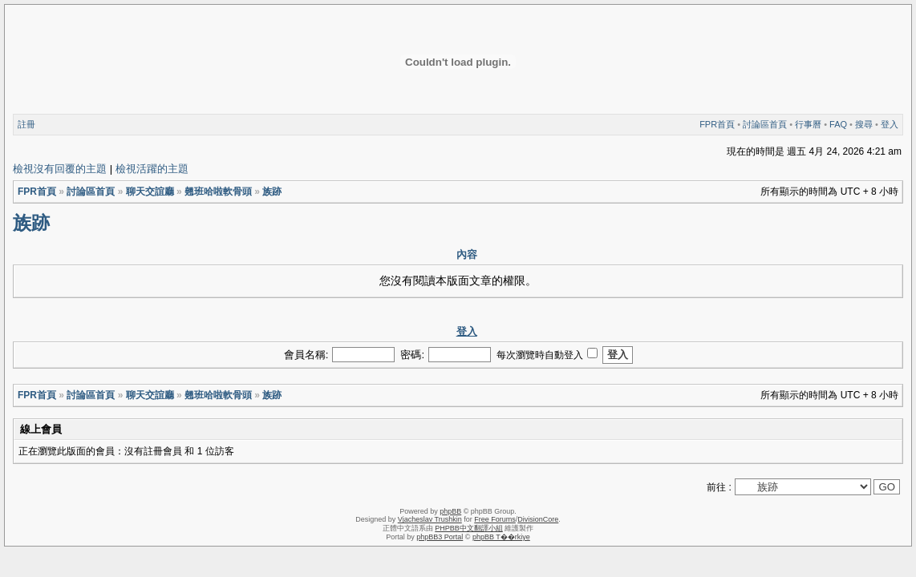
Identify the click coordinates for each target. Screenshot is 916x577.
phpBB (450, 511)
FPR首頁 (717, 124)
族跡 (272, 191)
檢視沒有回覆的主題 (60, 169)
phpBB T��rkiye (501, 537)
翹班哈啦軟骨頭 (218, 191)
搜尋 (864, 124)
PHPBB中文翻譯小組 (469, 528)
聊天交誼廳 (150, 191)
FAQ (838, 124)
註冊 (26, 124)
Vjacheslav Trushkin (430, 519)
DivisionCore (537, 519)
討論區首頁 (765, 124)
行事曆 (808, 124)
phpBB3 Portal (439, 537)
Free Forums (495, 519)
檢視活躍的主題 (152, 169)
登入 (889, 124)
